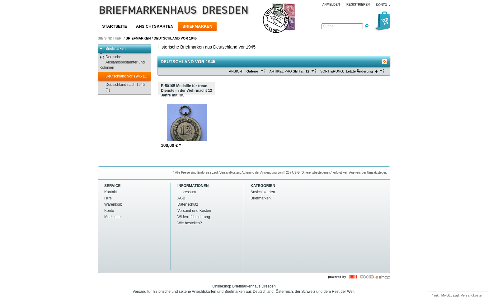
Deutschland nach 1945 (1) (122, 87)
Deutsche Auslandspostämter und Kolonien (122, 62)
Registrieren (358, 4)
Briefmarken (197, 26)
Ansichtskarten (155, 26)
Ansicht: (237, 71)
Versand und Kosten (194, 210)
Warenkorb (113, 204)
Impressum (186, 192)
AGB (181, 198)
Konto (109, 210)
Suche (328, 26)
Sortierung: (332, 71)
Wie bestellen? (189, 223)
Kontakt (110, 192)
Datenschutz (187, 204)
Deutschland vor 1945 (175, 38)
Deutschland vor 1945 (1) (124, 76)
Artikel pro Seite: (287, 71)
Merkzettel (112, 217)
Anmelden (331, 4)
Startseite (114, 26)
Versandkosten (472, 295)
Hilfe (108, 198)
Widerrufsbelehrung (193, 217)
